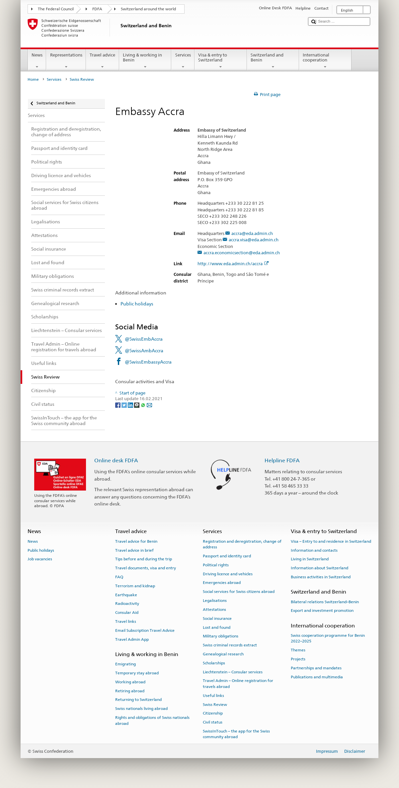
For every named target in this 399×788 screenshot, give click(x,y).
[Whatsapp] (143, 404)
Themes (298, 650)
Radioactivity (127, 603)
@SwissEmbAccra (144, 339)
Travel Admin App (132, 639)
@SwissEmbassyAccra (148, 362)
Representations (66, 61)
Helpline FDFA (282, 460)
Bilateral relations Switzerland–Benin (325, 601)
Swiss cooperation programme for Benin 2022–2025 (328, 638)
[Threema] (137, 404)
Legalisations (215, 600)
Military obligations (220, 636)
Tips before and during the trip (143, 559)
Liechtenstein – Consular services (233, 671)
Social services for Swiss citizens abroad (239, 591)
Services (183, 61)
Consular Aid (126, 612)
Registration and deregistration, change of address (242, 544)
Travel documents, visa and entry (145, 568)
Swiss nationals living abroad (141, 708)
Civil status (212, 722)
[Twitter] (124, 404)
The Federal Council (56, 9)
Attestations (214, 609)
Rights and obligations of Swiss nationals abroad (152, 720)
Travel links (125, 621)
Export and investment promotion (322, 610)
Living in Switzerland (310, 559)
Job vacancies (40, 559)
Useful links (213, 695)
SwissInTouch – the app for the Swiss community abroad (236, 734)
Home (33, 79)
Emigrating (125, 664)
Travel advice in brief (134, 550)
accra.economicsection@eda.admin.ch (241, 253)
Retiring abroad (129, 690)
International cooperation (325, 61)
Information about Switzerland (319, 568)
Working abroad (130, 682)
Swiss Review (215, 704)
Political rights (216, 565)
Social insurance (217, 618)
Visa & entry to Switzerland (221, 61)
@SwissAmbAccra (144, 350)
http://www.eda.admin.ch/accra (233, 264)
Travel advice (102, 61)
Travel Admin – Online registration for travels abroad (238, 683)
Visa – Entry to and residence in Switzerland (331, 541)
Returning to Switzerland (138, 699)
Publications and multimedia (317, 676)
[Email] (149, 404)
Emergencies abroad (222, 582)
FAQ (119, 577)
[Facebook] (118, 404)
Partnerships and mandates (316, 668)
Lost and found (216, 627)
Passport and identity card (227, 556)
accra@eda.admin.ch (252, 233)
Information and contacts (314, 550)
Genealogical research (223, 654)
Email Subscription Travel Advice (145, 630)
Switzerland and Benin (273, 61)
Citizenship (213, 713)
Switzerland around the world (148, 9)
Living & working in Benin (145, 61)
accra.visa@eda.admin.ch (254, 240)
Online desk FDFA (116, 460)
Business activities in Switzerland (321, 577)
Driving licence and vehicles (228, 573)
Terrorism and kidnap (135, 586)
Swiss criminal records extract (230, 645)
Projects (298, 659)
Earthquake (126, 594)
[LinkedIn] (131, 404)
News (37, 61)
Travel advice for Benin (136, 541)
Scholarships (214, 663)
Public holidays (136, 303)
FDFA (97, 9)
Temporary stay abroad (137, 673)
